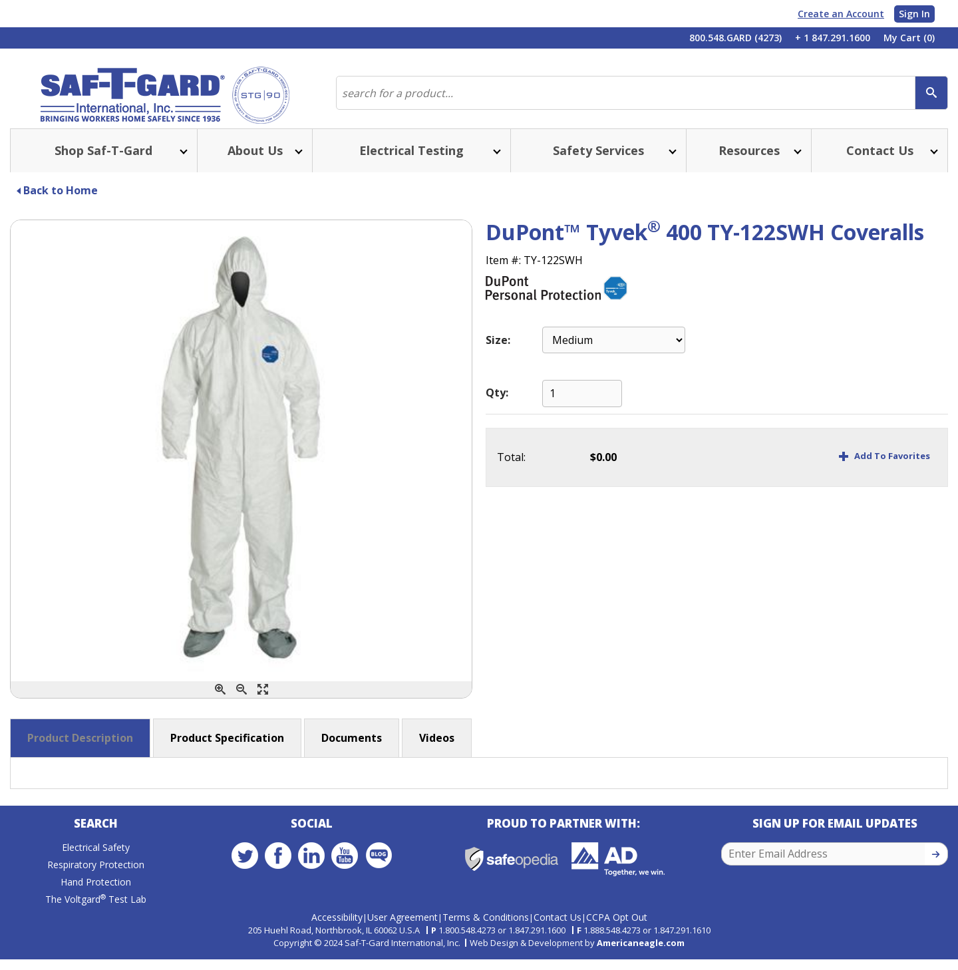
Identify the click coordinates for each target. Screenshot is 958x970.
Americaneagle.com (641, 953)
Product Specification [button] (227, 751)
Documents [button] (351, 751)
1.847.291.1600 (536, 941)
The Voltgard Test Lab (95, 915)
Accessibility (337, 927)
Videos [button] (436, 751)
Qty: (497, 406)
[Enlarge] (262, 703)
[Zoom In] (220, 703)
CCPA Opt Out (616, 927)
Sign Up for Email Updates (834, 840)
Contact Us (557, 927)
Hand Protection (96, 898)
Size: (498, 353)
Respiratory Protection (95, 881)
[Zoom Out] (241, 703)
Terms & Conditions (485, 927)
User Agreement (402, 927)
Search (96, 840)
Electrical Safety (96, 864)
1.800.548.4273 (467, 941)
